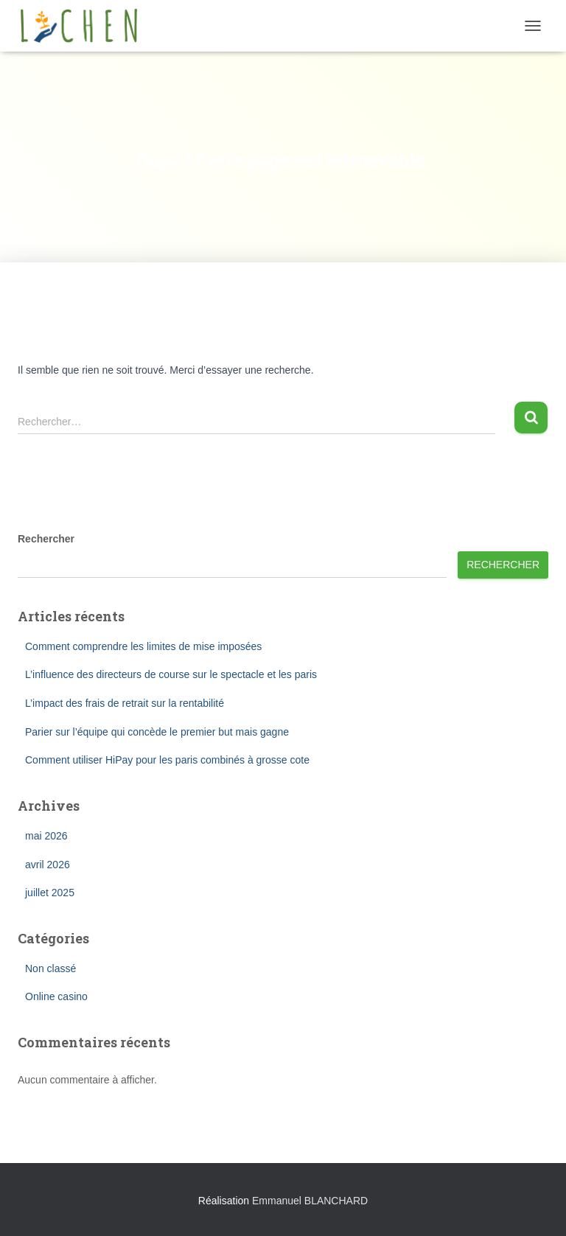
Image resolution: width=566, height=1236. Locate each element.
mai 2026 (46, 836)
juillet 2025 (49, 892)
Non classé (50, 968)
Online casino (56, 996)
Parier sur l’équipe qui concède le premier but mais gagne (157, 732)
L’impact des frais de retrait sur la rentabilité (124, 703)
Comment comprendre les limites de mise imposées (143, 646)
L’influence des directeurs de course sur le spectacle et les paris (171, 674)
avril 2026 (47, 864)
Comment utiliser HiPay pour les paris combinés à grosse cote (167, 760)
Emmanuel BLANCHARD (310, 1201)
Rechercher (46, 539)
